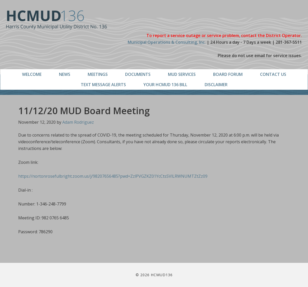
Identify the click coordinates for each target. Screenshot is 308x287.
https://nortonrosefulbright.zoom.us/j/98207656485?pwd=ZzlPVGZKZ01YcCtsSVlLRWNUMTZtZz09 (112, 176)
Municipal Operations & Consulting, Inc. (167, 42)
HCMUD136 (56, 20)
